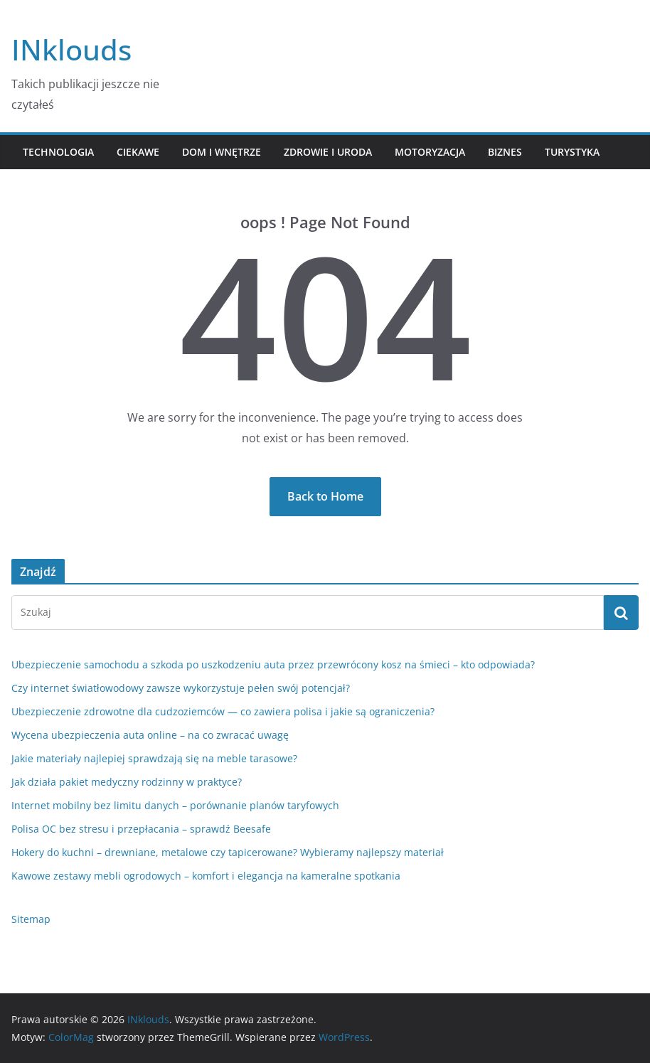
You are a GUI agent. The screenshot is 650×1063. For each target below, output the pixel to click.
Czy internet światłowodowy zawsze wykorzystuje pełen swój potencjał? (180, 688)
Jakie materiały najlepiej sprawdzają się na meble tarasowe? (154, 758)
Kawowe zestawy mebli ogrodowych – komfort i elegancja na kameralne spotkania (205, 875)
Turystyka (572, 152)
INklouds (71, 49)
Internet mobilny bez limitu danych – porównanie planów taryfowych (175, 805)
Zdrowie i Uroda (328, 152)
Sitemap (30, 919)
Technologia (58, 152)
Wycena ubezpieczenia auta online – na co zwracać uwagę (150, 735)
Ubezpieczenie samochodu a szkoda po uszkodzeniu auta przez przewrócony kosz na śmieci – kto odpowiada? (273, 664)
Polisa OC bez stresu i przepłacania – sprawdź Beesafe (141, 828)
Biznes (505, 152)
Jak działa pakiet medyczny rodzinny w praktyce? (126, 782)
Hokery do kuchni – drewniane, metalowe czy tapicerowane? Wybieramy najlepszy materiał (227, 852)
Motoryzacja (430, 152)
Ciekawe (138, 152)
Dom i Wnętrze (221, 152)
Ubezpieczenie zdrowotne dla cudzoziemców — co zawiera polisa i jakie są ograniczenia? (223, 711)
